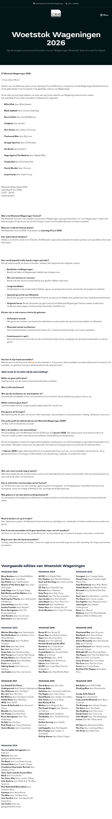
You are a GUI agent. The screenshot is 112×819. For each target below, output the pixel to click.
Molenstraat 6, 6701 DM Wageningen (49, 4)
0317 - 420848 (73, 4)
